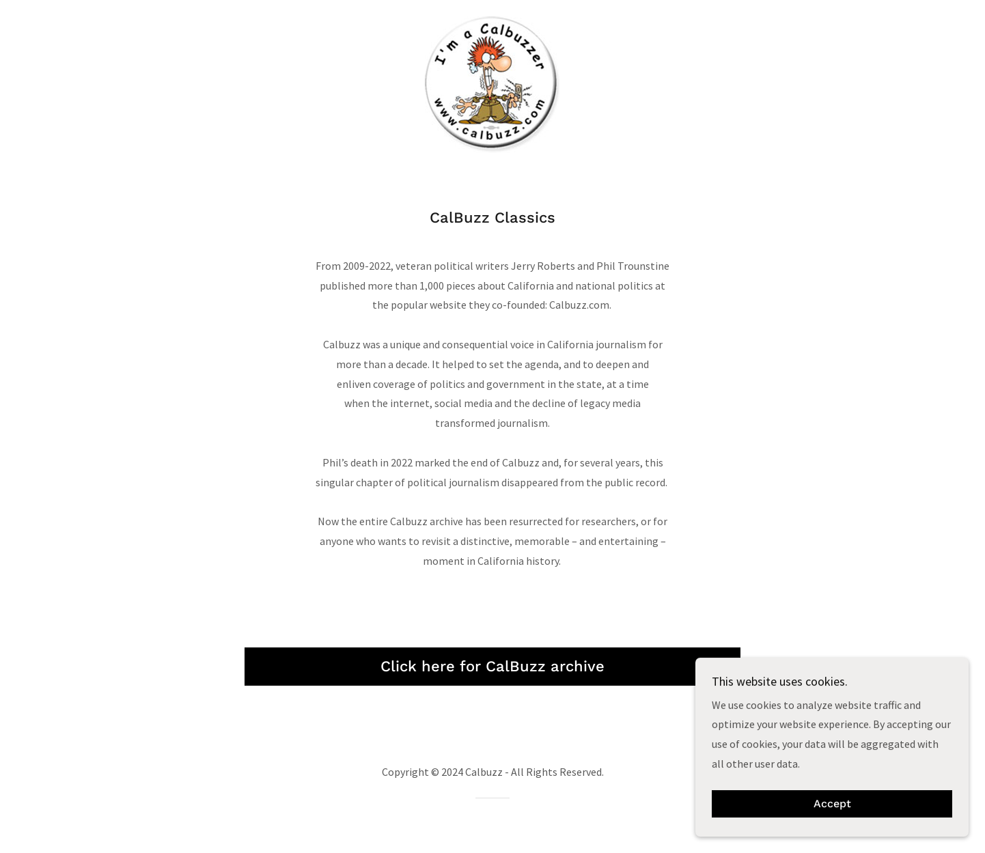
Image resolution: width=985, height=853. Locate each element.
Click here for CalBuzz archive (492, 666)
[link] (492, 83)
